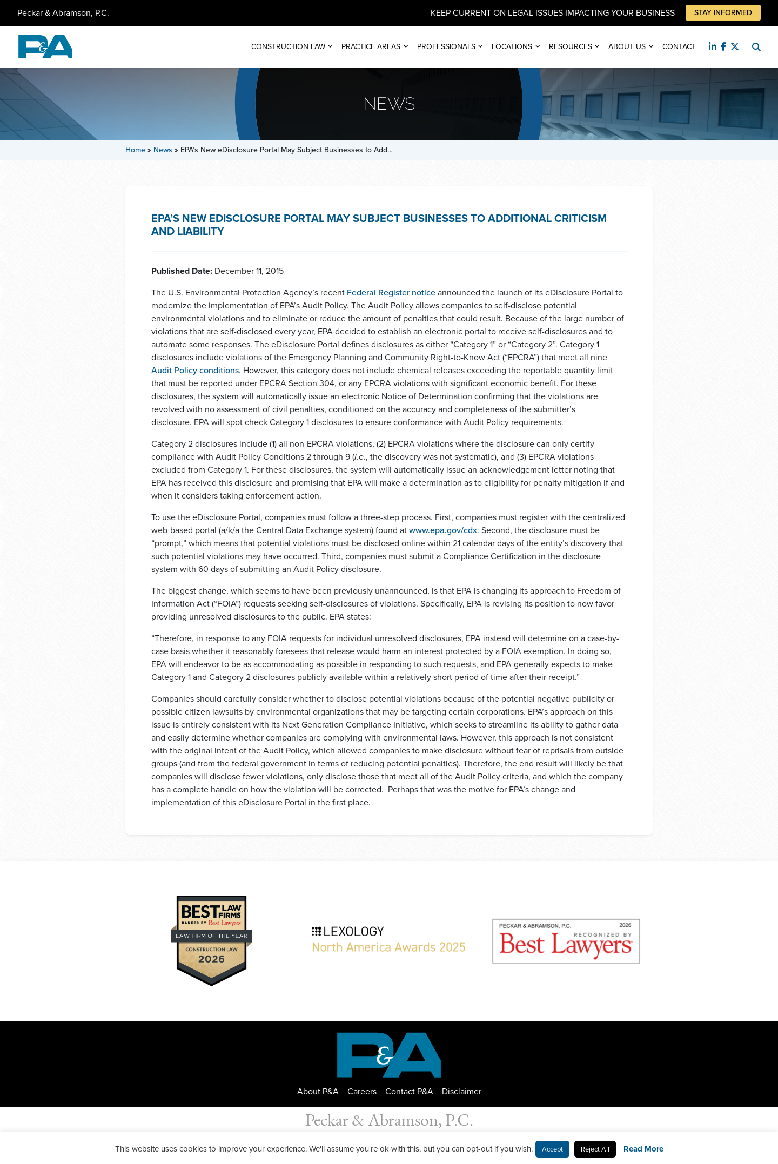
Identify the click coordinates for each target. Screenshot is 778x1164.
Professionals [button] (446, 46)
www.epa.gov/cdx (443, 530)
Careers (362, 1091)
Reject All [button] (595, 1149)
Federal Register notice (391, 292)
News (162, 150)
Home (135, 150)
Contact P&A (409, 1091)
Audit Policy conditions (195, 370)
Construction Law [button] (288, 46)
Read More (643, 1149)
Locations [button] (512, 46)
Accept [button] (552, 1149)
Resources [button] (570, 46)
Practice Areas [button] (370, 46)
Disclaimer (461, 1091)
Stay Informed (723, 12)
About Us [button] (627, 46)
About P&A (318, 1091)
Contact (679, 46)
